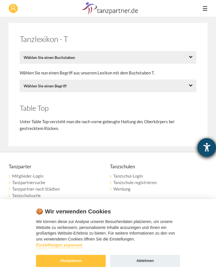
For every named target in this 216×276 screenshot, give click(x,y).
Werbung (121, 188)
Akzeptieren (71, 261)
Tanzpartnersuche (28, 182)
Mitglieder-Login (27, 175)
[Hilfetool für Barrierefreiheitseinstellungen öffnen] (206, 147)
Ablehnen (145, 261)
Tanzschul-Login (128, 175)
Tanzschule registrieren (135, 182)
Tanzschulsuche (26, 195)
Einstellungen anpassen (59, 245)
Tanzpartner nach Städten (36, 188)
